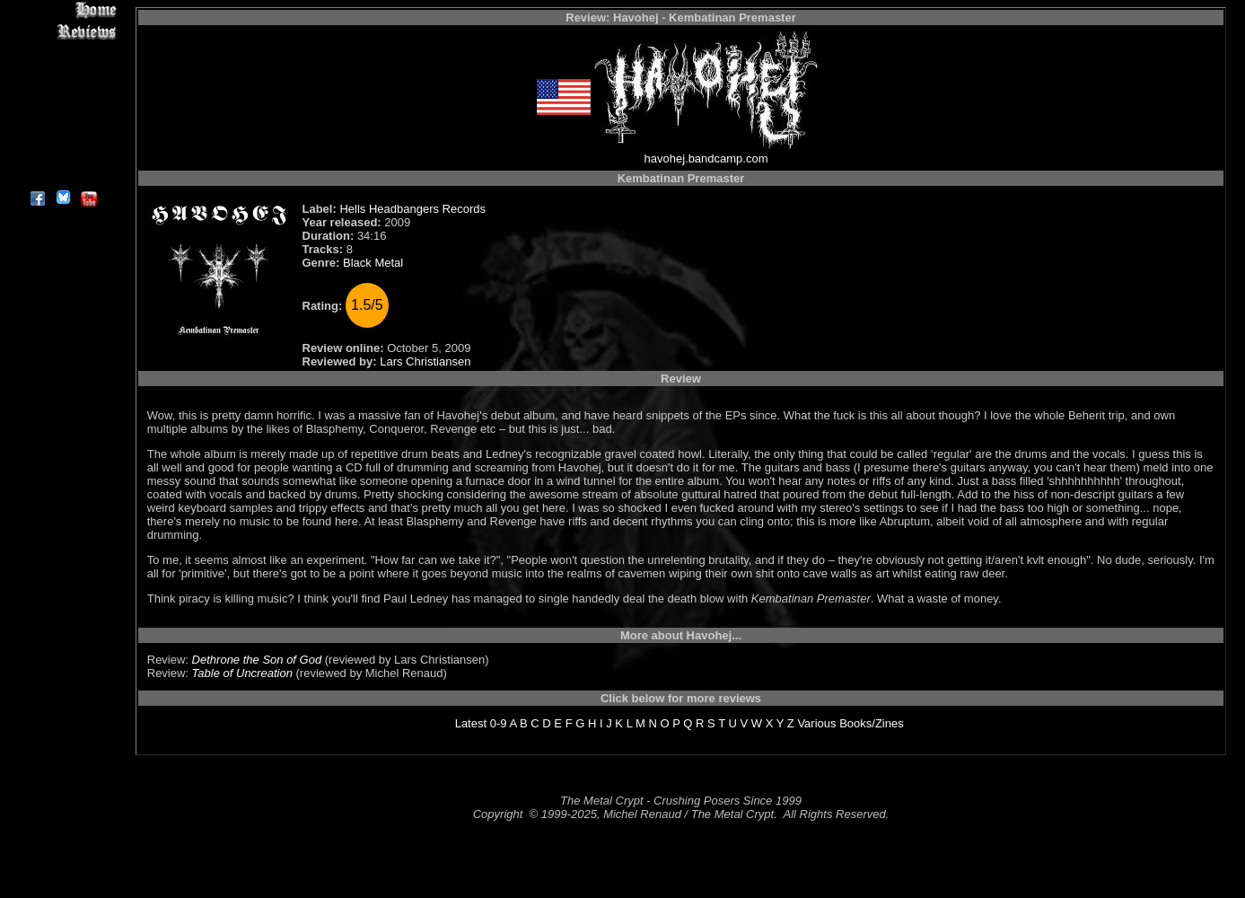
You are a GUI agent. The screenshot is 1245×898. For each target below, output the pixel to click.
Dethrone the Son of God (257, 659)
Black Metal (373, 262)
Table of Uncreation (242, 673)
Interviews (62, 51)
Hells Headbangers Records (412, 209)
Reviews (62, 31)
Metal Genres (62, 113)
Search (62, 134)
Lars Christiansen (425, 361)
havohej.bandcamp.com (705, 158)
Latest (471, 723)
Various (816, 723)
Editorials (62, 72)
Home (62, 10)
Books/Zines (871, 723)
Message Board (62, 93)
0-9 (498, 723)
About (62, 175)
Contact (62, 155)
